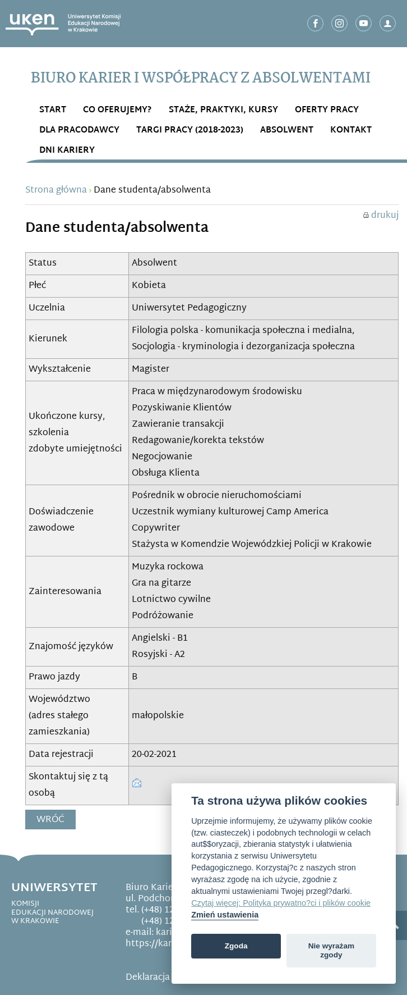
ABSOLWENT (286, 130)
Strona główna (56, 190)
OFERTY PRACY (327, 110)
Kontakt (351, 130)
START (52, 110)
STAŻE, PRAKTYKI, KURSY (223, 110)
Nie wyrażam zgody (331, 950)
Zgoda (236, 946)
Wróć (50, 820)
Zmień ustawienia (224, 914)
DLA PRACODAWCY (79, 130)
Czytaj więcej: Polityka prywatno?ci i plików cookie (281, 902)
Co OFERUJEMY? (117, 110)
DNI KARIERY (67, 150)
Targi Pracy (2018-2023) (189, 130)
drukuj (381, 216)
